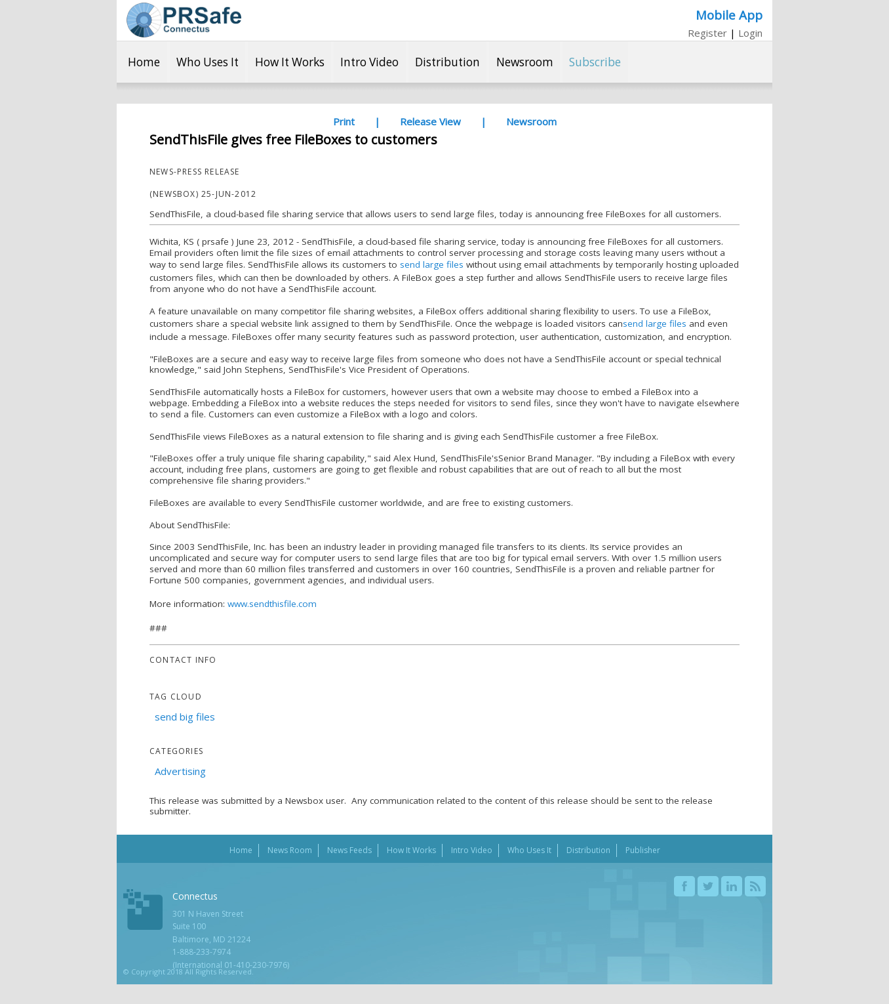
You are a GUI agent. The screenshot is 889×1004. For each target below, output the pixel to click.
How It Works (290, 62)
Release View (430, 121)
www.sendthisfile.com (272, 604)
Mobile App (729, 15)
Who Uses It (207, 62)
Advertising (180, 771)
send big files (185, 716)
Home (144, 62)
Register (707, 32)
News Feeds (349, 850)
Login (750, 32)
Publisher (642, 850)
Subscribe (595, 62)
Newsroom (524, 62)
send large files (430, 264)
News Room (289, 850)
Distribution (447, 62)
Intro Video (369, 62)
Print (344, 121)
